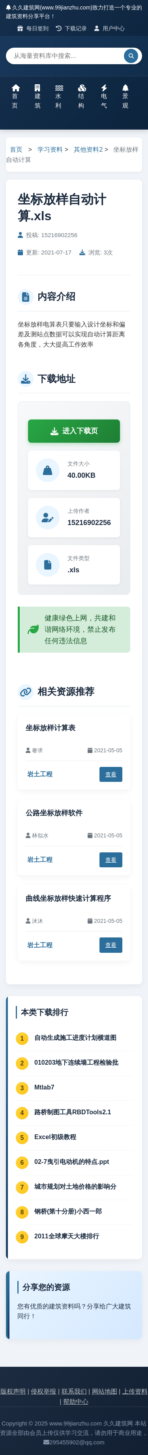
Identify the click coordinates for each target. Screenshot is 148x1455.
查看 (110, 774)
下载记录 (71, 28)
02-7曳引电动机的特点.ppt (71, 1161)
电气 (104, 96)
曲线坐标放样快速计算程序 (68, 898)
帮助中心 (75, 1401)
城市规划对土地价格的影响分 (75, 1186)
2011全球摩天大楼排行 (66, 1236)
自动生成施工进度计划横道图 (75, 1037)
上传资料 (135, 1391)
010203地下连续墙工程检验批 (76, 1062)
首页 (16, 96)
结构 (82, 96)
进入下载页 (74, 431)
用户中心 (109, 28)
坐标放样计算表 (50, 728)
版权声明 (13, 1391)
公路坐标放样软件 (54, 813)
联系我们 (74, 1391)
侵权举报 (43, 1391)
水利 (59, 96)
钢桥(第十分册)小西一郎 (68, 1211)
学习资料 (50, 149)
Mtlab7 (44, 1087)
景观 (125, 96)
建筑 (38, 96)
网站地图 (104, 1391)
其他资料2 (88, 149)
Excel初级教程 (55, 1137)
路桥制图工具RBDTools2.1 (72, 1112)
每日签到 (33, 28)
